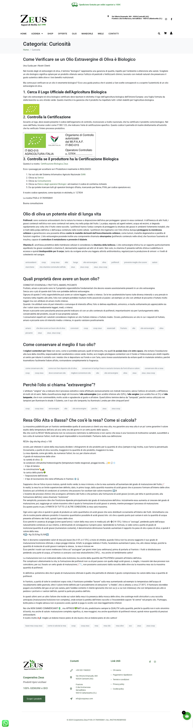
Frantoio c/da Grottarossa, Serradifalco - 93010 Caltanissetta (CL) (137, 19)
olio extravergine (90, 262)
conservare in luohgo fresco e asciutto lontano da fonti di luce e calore (110, 368)
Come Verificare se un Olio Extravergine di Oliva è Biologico (79, 59)
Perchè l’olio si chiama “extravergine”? (59, 384)
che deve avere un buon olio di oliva (50, 328)
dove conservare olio (57, 373)
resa (96, 626)
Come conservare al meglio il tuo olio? (59, 344)
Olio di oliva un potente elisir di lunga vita (62, 214)
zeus (73, 267)
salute (154, 262)
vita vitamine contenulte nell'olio (53, 267)
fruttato (123, 328)
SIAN (83, 174)
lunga (75, 262)
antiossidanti (30, 262)
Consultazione (44, 181)
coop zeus (55, 262)
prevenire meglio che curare (135, 262)
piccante (29, 333)
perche (94, 409)
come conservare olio (34, 368)
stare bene (29, 267)
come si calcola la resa (57, 626)
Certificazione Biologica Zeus (54, 164)
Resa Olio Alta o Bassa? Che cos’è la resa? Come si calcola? (79, 420)
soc (130, 626)
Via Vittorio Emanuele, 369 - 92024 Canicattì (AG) (130, 17)
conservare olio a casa (154, 368)
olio (133, 328)
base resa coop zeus (33, 626)
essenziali (111, 328)
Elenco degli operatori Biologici (52, 184)
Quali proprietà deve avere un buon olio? (61, 278)
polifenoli (115, 262)
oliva (104, 262)
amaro (28, 328)
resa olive (120, 626)
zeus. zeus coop (100, 267)
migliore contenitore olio (81, 373)
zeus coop (84, 267)
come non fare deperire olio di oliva (62, 368)
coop (44, 262)
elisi (66, 262)
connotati (74, 328)
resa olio (107, 626)
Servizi (41, 177)
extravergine (54, 409)
